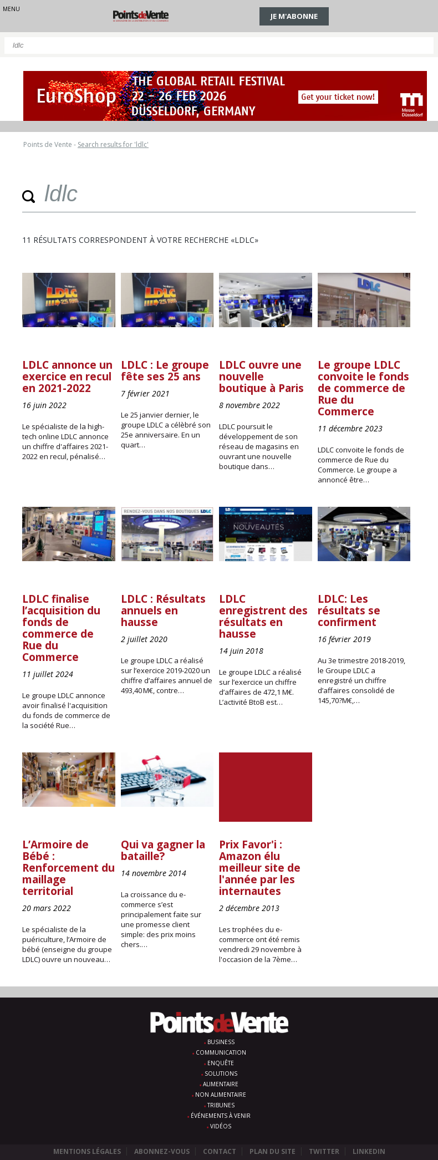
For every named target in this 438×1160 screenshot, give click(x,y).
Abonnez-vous (162, 1151)
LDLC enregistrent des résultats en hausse (263, 616)
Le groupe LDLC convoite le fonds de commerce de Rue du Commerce (363, 388)
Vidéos (220, 1126)
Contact (219, 1151)
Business (221, 1042)
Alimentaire (220, 1084)
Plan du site (272, 1151)
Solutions (221, 1073)
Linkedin (369, 1151)
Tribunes (221, 1105)
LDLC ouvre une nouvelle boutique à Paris (261, 376)
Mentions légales (87, 1151)
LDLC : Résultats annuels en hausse (163, 610)
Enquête (220, 1063)
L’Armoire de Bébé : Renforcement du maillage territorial (68, 867)
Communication (221, 1052)
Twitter (324, 1151)
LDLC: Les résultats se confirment (349, 610)
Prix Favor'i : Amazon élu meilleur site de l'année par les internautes (260, 867)
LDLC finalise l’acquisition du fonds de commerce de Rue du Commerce (61, 628)
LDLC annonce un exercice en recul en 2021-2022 (67, 376)
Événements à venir (221, 1116)
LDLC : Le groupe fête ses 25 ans (165, 371)
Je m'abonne (294, 16)
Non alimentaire (220, 1094)
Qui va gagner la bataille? (163, 850)
